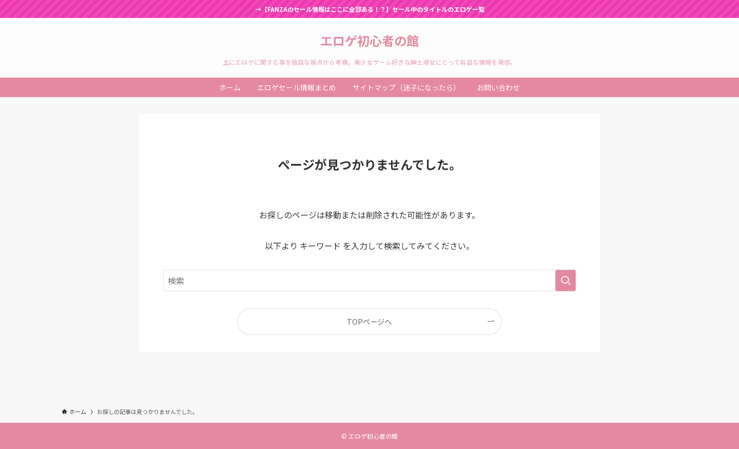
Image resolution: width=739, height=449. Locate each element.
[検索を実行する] (565, 280)
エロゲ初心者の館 (369, 40)
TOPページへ (369, 321)
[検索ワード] (369, 280)
